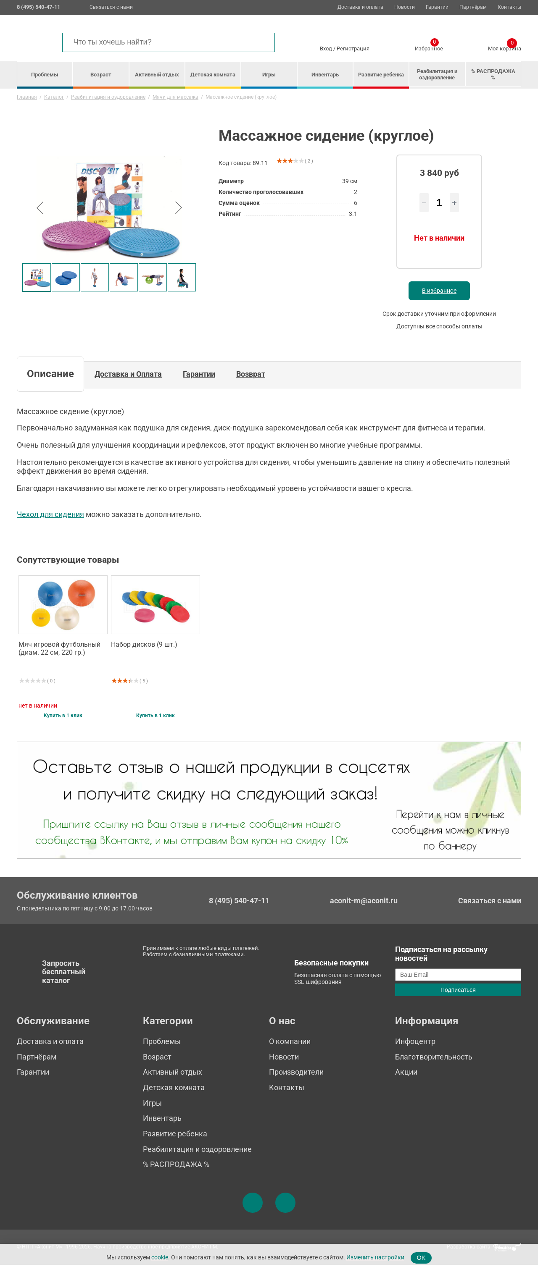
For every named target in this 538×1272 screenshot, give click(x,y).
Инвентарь (325, 74)
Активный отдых (157, 74)
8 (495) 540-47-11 (239, 908)
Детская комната (212, 74)
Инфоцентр (415, 1048)
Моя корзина (504, 47)
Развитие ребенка (381, 74)
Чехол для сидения (50, 521)
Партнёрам (473, 7)
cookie (159, 1257)
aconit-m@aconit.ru (364, 907)
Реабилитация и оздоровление (437, 74)
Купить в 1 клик (63, 723)
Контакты (509, 7)
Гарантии (437, 7)
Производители (296, 1079)
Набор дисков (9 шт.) (144, 652)
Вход (326, 48)
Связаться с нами (111, 7)
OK (421, 1257)
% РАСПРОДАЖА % (493, 74)
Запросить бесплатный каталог (63, 979)
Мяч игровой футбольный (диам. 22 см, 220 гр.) (59, 655)
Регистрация (353, 48)
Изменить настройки (375, 1257)
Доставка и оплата (360, 7)
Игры (269, 74)
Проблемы (44, 74)
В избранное (439, 298)
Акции (406, 1079)
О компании (290, 1048)
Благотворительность (433, 1064)
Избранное (429, 47)
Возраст (100, 74)
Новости (404, 7)
